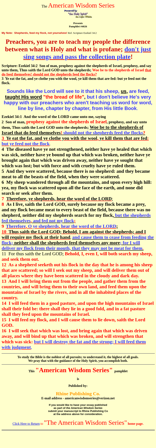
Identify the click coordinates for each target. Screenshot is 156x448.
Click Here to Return (26, 423)
